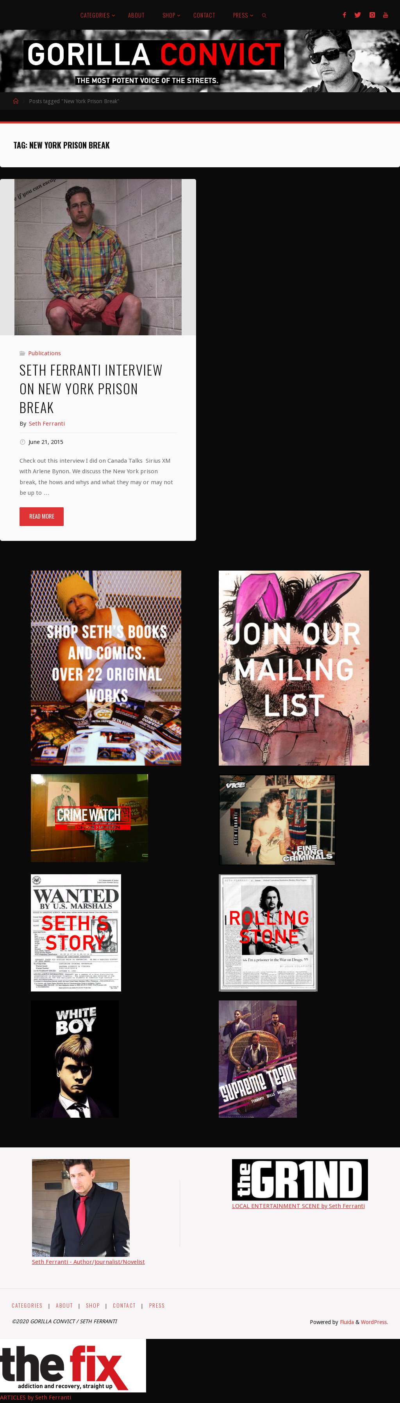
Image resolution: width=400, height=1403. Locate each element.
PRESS (157, 1305)
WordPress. (374, 1322)
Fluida (346, 1322)
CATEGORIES (27, 1305)
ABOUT (64, 1305)
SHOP (93, 1305)
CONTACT (124, 1305)
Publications (44, 353)
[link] (264, 15)
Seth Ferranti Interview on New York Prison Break (91, 388)
